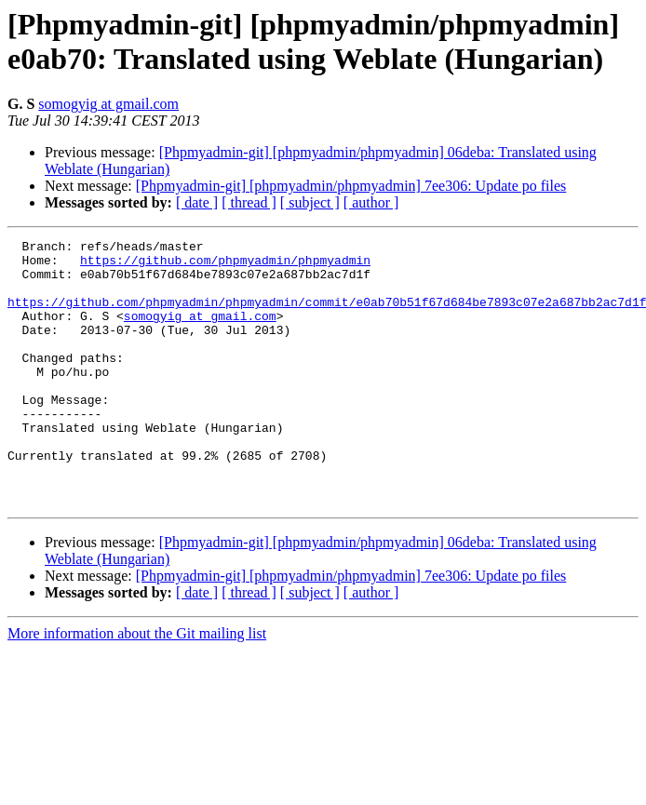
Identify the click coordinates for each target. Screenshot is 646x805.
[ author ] (371, 202)
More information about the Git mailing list (136, 686)
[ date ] (197, 202)
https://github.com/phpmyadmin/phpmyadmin (225, 265)
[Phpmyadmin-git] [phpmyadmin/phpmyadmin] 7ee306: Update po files (351, 186)
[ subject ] (310, 202)
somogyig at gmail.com (108, 104)
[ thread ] (249, 202)
